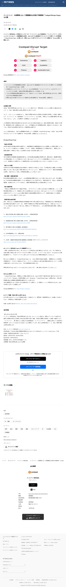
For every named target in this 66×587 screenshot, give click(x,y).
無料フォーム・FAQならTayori (51, 542)
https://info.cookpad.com (24, 329)
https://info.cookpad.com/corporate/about (38, 493)
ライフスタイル (52, 5)
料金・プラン (6, 544)
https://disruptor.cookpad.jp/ (23, 75)
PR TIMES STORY (25, 539)
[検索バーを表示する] (63, 2)
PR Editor (23, 554)
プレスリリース (11, 460)
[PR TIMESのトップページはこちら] (9, 2)
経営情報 (7, 414)
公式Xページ (5, 568)
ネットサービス (17, 421)
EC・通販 (7, 421)
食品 (11, 429)
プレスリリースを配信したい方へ (10, 550)
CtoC (55, 429)
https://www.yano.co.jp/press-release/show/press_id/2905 (17, 223)
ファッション (42, 5)
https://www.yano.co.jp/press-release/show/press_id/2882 (17, 216)
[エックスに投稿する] (9, 29)
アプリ (21, 5)
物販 (27, 429)
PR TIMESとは (6, 541)
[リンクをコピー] (23, 29)
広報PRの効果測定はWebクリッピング (29, 551)
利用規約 (38, 580)
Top (2, 5)
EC (42, 429)
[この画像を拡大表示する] (9, 392)
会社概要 (11, 580)
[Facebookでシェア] (12, 29)
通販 (16, 429)
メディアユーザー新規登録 (33, 366)
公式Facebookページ (7, 561)
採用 (6, 429)
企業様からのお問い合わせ (25, 582)
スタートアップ (35, 429)
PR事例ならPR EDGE (48, 545)
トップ (4, 460)
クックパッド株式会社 (22, 460)
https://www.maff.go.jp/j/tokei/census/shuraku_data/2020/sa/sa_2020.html (21, 235)
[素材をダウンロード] (20, 29)
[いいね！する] (5, 29)
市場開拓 (7, 432)
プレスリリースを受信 (40, 2)
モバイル (15, 5)
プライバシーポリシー (20, 580)
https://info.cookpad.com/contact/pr (29, 303)
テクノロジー (8, 5)
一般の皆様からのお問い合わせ (40, 582)
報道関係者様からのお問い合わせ (49, 580)
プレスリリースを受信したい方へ (10, 547)
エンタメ (27, 5)
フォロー (33, 485)
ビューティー (34, 5)
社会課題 (48, 429)
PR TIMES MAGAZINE (26, 548)
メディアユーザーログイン (33, 358)
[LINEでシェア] (15, 29)
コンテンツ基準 (30, 580)
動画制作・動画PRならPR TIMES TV (29, 542)
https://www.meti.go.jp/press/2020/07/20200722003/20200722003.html (20, 229)
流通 (22, 429)
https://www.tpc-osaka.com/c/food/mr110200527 (15, 242)
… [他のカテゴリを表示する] (58, 5)
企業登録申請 (51, 2)
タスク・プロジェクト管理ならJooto (52, 539)
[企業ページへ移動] (33, 473)
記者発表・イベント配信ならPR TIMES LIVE (31, 545)
